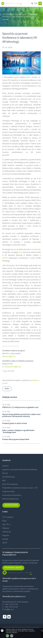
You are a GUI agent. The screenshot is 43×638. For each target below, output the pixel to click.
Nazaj (7, 389)
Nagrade (5, 535)
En (36, 3)
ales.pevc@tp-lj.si (9, 356)
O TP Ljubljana (7, 517)
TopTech (5, 466)
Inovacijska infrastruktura (11, 495)
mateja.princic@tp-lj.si (12, 367)
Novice (30, 14)
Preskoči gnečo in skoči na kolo (14, 423)
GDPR (4, 543)
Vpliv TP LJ (6, 524)
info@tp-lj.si (9, 609)
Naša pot (5, 528)
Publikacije (6, 532)
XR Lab (5, 473)
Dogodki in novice (20, 14)
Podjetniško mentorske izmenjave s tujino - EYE (20, 488)
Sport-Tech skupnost (10, 484)
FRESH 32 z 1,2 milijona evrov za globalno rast (20, 407)
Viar (20, 252)
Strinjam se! (7, 635)
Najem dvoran (11, 505)
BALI (4, 481)
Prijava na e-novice (13, 568)
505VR (5, 258)
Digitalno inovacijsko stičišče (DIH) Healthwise (19, 470)
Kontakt (5, 539)
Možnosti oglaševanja (10, 499)
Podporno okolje (8, 492)
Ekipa (4, 521)
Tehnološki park (7, 14)
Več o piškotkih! (11, 635)
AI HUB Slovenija (8, 477)
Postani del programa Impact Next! (15, 439)
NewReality (36, 249)
